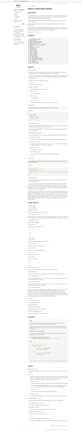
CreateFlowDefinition (43, 145)
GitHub (47, 1)
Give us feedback (17, 32)
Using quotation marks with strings (54, 327)
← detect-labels (52, 3)
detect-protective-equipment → (62, 3)
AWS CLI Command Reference (22, 1)
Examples (16, 17)
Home (33, 1)
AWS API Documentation (36, 32)
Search (23, 23)
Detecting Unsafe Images (44, 360)
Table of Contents (19, 9)
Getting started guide (33, 324)
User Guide (38, 1)
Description (17, 12)
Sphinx (67, 429)
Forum (43, 1)
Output (16, 18)
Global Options (17, 16)
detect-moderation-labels (18, 11)
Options (16, 15)
